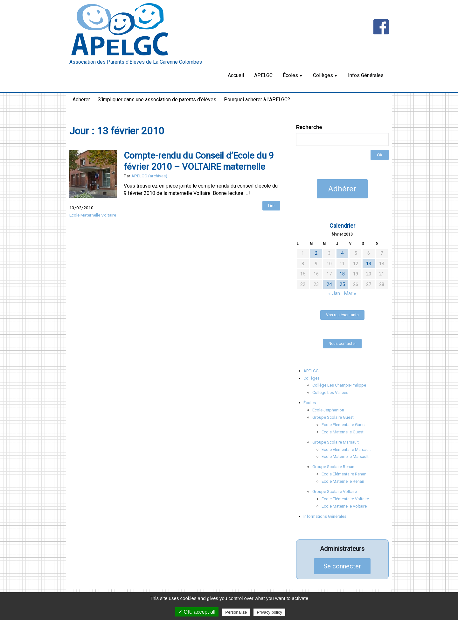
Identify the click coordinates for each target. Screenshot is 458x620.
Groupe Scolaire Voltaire (334, 491)
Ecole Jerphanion (328, 410)
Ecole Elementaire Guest (344, 424)
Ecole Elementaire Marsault (346, 449)
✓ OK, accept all (196, 612)
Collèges (323, 75)
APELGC (263, 75)
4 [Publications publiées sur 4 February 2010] (342, 253)
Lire (271, 205)
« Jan (334, 293)
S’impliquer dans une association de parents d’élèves (157, 99)
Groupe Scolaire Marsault (335, 442)
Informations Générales (324, 516)
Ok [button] (379, 155)
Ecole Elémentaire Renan (344, 474)
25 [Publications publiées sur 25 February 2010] (342, 284)
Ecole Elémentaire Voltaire (345, 498)
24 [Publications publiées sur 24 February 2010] (329, 284)
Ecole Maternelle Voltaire (92, 214)
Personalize (236, 612)
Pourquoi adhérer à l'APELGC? (257, 99)
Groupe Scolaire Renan (333, 466)
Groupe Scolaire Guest (333, 417)
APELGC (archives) (149, 175)
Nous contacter (342, 343)
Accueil (236, 75)
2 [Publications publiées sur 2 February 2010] (316, 253)
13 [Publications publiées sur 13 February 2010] (368, 264)
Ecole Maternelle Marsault (345, 456)
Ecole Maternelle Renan (343, 481)
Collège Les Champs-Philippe (339, 385)
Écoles (290, 75)
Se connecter (342, 566)
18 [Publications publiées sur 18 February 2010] (342, 274)
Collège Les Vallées (330, 392)
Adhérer (81, 99)
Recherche (309, 127)
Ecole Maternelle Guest (343, 432)
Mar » (350, 293)
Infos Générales (366, 75)
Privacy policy (269, 612)
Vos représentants (342, 315)
